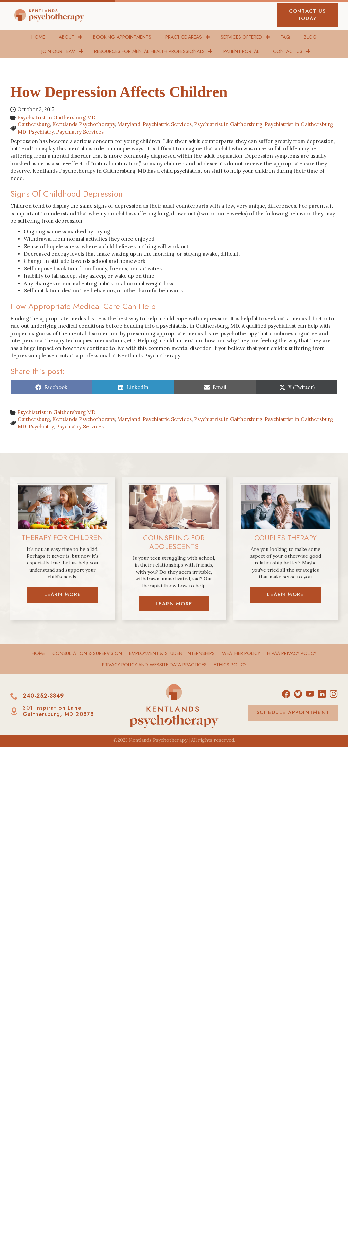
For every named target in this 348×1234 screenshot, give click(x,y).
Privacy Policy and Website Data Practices (154, 664)
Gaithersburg (34, 124)
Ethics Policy (230, 664)
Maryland (128, 124)
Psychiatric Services (167, 124)
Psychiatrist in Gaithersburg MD (56, 117)
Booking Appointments (122, 37)
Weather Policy (241, 653)
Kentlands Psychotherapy (83, 124)
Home (38, 37)
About (66, 37)
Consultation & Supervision (87, 653)
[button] (307, 15)
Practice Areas (183, 37)
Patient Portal (241, 51)
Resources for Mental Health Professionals (149, 51)
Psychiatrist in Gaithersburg (228, 124)
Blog (310, 37)
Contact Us (287, 51)
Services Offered (241, 37)
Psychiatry (41, 132)
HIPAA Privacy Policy (291, 653)
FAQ (285, 37)
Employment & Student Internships (172, 653)
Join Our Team (58, 51)
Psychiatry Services (80, 132)
